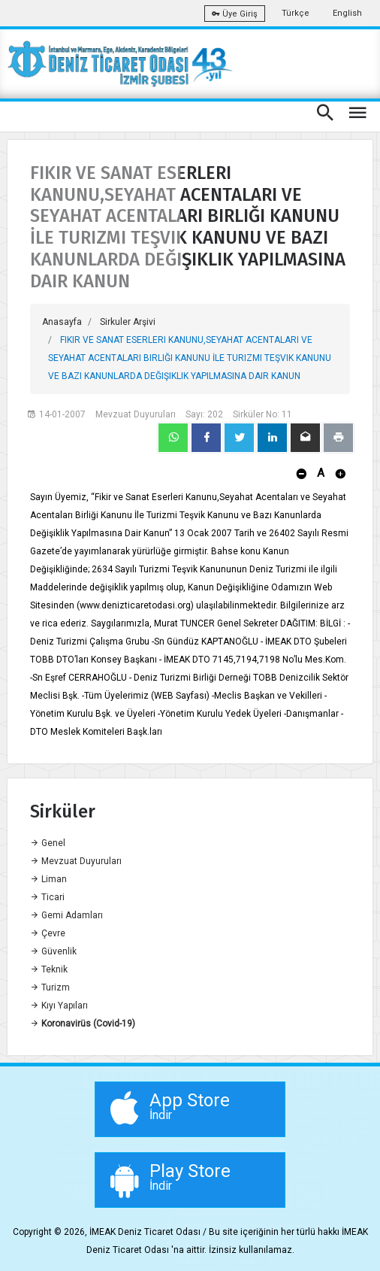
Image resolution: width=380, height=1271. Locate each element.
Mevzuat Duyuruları (76, 861)
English (347, 13)
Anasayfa (62, 322)
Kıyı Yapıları (59, 1005)
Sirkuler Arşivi (127, 322)
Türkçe (295, 13)
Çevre (47, 933)
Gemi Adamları (66, 915)
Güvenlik (53, 951)
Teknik (49, 969)
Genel (47, 843)
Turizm (50, 987)
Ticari (47, 897)
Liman (48, 879)
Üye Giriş (235, 14)
